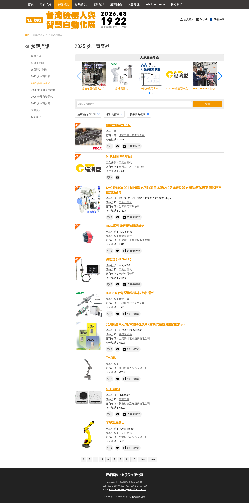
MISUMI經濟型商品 (119, 156)
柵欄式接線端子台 (118, 125)
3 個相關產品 (133, 448)
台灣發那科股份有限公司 (133, 437)
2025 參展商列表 (40, 76)
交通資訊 (36, 110)
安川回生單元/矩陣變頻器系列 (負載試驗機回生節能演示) (145, 324)
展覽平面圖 (37, 63)
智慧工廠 (124, 298)
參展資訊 (81, 4)
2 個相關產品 (133, 379)
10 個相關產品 (133, 146)
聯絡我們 (176, 4)
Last (152, 459)
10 (133, 459)
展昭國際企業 (138, 496)
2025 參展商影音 (40, 103)
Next (142, 459)
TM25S (111, 358)
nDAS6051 (113, 389)
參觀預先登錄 (39, 69)
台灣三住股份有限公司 (132, 166)
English (204, 19)
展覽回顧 (116, 4)
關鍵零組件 (125, 235)
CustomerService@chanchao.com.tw (127, 489)
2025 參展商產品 (40, 83)
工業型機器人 (115, 423)
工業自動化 (125, 162)
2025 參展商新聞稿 (42, 96)
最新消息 (45, 4)
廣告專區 (134, 4)
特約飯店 (36, 116)
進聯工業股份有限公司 (132, 135)
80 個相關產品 (133, 217)
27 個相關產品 (133, 251)
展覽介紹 (36, 56)
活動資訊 (98, 4)
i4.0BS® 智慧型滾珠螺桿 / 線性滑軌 (130, 293)
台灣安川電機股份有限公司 (134, 338)
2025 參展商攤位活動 (43, 90)
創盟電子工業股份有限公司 (134, 240)
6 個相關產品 (133, 314)
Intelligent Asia (155, 4)
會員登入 (188, 19)
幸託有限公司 (126, 273)
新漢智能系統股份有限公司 (134, 403)
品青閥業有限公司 (129, 206)
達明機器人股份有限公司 (133, 368)
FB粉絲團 (219, 19)
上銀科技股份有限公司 (132, 303)
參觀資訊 (63, 4)
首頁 (31, 4)
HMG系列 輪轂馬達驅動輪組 (125, 226)
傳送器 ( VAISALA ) (118, 259)
